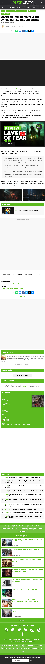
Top (6, 526)
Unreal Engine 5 (5, 13)
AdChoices (13, 641)
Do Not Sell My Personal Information (25, 641)
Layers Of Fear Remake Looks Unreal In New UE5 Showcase (20, 18)
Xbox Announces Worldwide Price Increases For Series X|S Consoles (23, 486)
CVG (41, 648)
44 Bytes (38, 639)
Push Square (19, 645)
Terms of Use (15, 528)
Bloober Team (5, 408)
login (24, 386)
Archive (30, 528)
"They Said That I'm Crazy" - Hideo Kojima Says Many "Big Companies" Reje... (23, 495)
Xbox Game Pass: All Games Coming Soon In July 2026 (22, 477)
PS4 (9, 404)
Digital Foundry (39, 645)
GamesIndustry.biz (33, 648)
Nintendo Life (10, 645)
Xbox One (4, 404)
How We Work (23, 526)
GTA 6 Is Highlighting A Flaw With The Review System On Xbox (23, 500)
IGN (13, 648)
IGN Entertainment (25, 639)
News (3, 11)
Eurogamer (19, 648)
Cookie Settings (38, 528)
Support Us (31, 526)
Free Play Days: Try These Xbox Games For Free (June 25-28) (24, 491)
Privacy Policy (6, 528)
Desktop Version (22, 531)
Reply (27, 364)
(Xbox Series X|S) (10, 284)
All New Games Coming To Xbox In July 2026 (20, 509)
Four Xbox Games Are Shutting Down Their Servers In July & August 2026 (24, 481)
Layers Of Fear (14, 11)
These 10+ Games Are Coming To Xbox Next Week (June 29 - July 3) (23, 505)
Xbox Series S (32, 11)
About (11, 526)
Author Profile (19, 364)
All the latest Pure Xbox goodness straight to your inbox (22, 657)
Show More (22, 620)
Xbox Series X (23, 11)
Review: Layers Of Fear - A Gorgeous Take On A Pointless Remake (16, 424)
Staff (15, 526)
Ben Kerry (8, 26)
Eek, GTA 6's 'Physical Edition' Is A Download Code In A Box (23, 512)
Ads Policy (24, 528)
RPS (22, 651)
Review (12, 288)
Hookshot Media (12, 639)
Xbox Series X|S (5, 400)
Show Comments (22, 375)
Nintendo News (6, 648)
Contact (38, 526)
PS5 (7, 404)
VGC (25, 648)
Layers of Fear (14, 89)
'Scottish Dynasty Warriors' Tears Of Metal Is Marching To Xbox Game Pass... (23, 516)
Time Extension (28, 645)
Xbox (7, 11)
